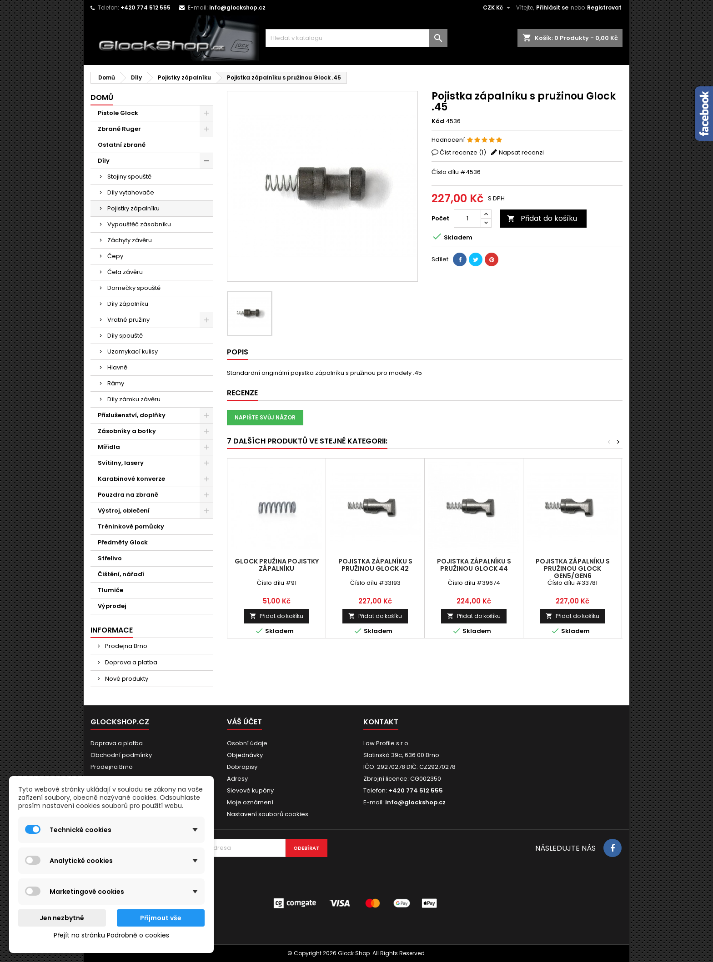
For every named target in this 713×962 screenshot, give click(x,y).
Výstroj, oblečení (124, 510)
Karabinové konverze (131, 478)
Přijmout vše (160, 917)
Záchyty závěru (129, 240)
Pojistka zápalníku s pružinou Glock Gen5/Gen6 (573, 568)
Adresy (237, 778)
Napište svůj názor (265, 417)
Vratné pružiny (128, 319)
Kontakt (380, 722)
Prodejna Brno (125, 646)
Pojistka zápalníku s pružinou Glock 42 (375, 565)
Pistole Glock (118, 113)
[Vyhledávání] (356, 38)
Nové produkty (126, 678)
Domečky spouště (134, 288)
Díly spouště (125, 335)
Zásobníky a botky (127, 431)
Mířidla (109, 447)
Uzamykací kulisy (132, 351)
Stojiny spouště (129, 176)
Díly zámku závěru (134, 399)
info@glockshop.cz (237, 7)
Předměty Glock (123, 542)
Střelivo (110, 558)
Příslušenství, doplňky (132, 415)
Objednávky (245, 755)
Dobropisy (242, 767)
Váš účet (244, 722)
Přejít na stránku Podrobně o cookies (111, 935)
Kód (438, 121)
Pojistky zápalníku (133, 208)
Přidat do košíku (542, 218)
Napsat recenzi (521, 152)
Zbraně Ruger (119, 129)
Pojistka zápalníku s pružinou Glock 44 (474, 565)
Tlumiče (110, 590)
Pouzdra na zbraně (128, 494)
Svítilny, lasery (121, 463)
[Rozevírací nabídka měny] (497, 7)
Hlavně (117, 367)
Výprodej (112, 606)
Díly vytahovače (130, 192)
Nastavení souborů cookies (267, 814)
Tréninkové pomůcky (131, 526)
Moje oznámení (250, 802)
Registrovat (604, 7)
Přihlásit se (552, 7)
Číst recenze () (463, 152)
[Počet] (467, 218)
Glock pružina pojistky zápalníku (277, 565)
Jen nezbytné (62, 917)
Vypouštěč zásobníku (139, 224)
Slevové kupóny (250, 790)
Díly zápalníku (127, 303)
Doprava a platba (130, 662)
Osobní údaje (247, 743)
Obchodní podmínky (121, 755)
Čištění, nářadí (121, 574)
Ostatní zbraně (122, 144)
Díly (104, 160)
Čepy (115, 256)
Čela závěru (125, 272)
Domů (101, 97)
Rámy (115, 383)
